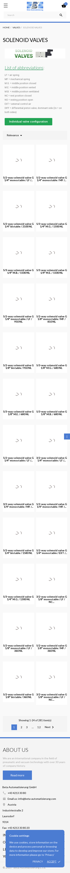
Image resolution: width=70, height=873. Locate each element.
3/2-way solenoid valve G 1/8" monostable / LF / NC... (51, 599)
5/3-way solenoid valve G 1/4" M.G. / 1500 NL (51, 225)
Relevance (15, 135)
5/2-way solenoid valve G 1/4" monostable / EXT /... (51, 551)
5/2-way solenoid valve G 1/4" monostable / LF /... (18, 179)
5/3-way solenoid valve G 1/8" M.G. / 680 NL (51, 366)
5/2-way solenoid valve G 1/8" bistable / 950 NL (18, 366)
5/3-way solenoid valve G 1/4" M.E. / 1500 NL (51, 271)
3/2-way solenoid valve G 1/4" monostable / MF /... (18, 505)
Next (50, 727)
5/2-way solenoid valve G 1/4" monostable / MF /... (51, 179)
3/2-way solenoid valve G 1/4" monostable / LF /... (51, 459)
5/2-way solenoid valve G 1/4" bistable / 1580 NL (18, 551)
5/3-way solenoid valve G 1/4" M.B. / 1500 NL (18, 271)
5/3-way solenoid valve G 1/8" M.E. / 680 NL (18, 413)
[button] (28, 121)
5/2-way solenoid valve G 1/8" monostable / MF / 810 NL (51, 319)
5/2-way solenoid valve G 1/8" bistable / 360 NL (18, 695)
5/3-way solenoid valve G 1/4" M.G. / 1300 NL (18, 598)
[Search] (35, 15)
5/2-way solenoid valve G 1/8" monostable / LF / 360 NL (18, 648)
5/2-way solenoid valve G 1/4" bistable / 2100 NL (18, 225)
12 (39, 727)
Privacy (38, 861)
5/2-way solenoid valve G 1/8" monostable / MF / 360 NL (51, 648)
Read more (17, 775)
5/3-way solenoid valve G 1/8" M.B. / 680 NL (51, 413)
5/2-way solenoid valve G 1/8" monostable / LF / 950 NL (18, 319)
